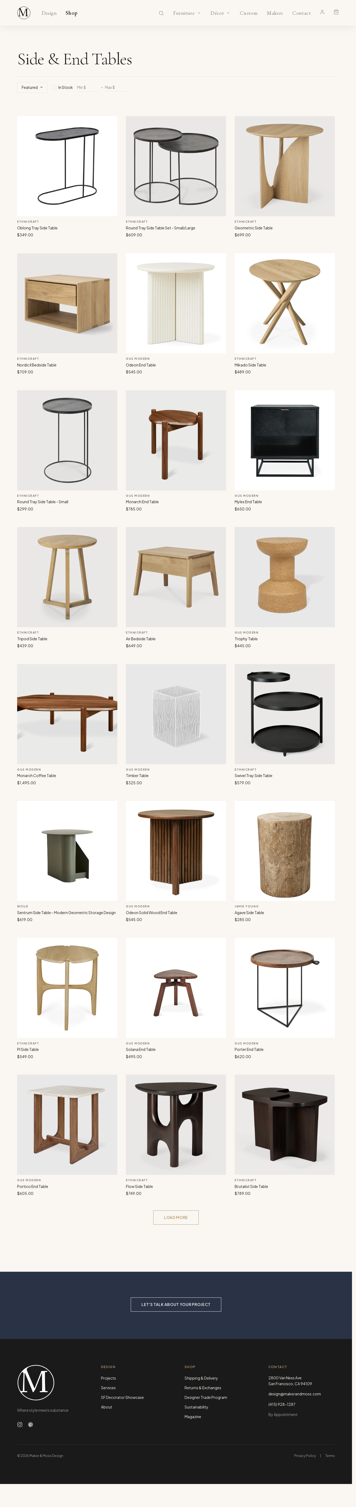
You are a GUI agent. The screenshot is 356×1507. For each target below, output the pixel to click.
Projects (108, 1378)
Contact (301, 13)
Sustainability (196, 1406)
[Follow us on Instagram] (20, 1424)
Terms (330, 1456)
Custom (248, 13)
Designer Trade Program (206, 1397)
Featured (32, 87)
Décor (217, 13)
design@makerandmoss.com (294, 1393)
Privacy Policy (305, 1456)
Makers (275, 13)
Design (49, 13)
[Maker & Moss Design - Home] (50, 1383)
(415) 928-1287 (281, 1404)
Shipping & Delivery (201, 1378)
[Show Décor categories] (228, 12)
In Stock (62, 87)
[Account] (322, 12)
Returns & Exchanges (203, 1387)
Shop (72, 13)
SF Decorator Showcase (122, 1397)
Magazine (193, 1416)
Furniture (184, 13)
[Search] (161, 13)
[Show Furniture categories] (199, 12)
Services (108, 1387)
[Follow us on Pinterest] (30, 1424)
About (106, 1406)
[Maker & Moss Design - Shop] (24, 12)
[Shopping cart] (336, 12)
